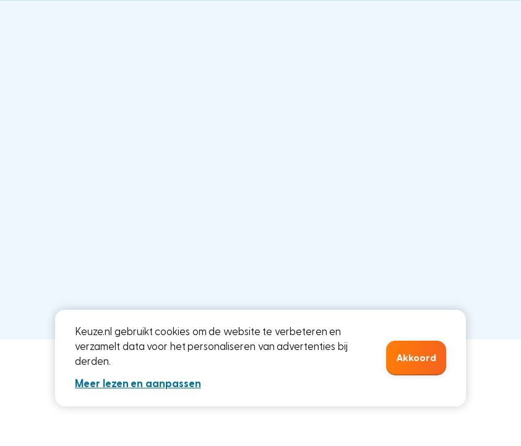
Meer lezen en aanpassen (138, 383)
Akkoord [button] (416, 358)
